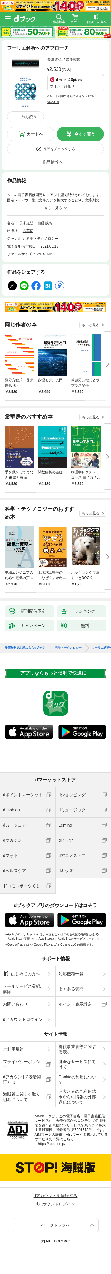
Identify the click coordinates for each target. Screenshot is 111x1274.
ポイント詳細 (60, 86)
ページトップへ (55, 1225)
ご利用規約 (13, 1049)
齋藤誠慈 (73, 59)
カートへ (35, 134)
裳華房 (28, 231)
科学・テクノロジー (42, 239)
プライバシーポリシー (21, 1064)
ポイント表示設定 (75, 1004)
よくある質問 (71, 989)
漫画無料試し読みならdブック (25, 647)
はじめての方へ (21, 974)
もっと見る (90, 325)
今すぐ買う (84, 134)
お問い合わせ (15, 1004)
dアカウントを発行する (56, 1195)
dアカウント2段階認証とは (22, 1079)
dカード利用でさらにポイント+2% (70, 96)
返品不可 (53, 102)
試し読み (29, 117)
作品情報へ (52, 162)
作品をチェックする (59, 149)
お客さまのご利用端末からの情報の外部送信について (77, 1097)
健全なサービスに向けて (77, 1064)
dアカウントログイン (23, 1019)
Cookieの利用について (77, 1079)
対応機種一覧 (71, 973)
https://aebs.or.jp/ (51, 1144)
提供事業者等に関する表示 (77, 1049)
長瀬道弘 (54, 59)
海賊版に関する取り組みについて (21, 1097)
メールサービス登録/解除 (22, 989)
